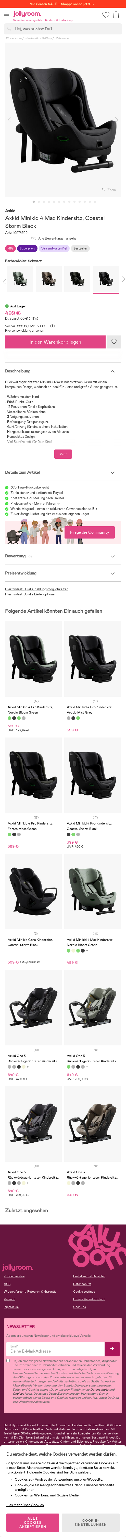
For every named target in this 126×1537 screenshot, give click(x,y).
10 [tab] (79, 202)
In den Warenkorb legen (55, 342)
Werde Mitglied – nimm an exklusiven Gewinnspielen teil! (52, 509)
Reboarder (62, 38)
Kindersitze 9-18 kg (38, 38)
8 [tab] (69, 202)
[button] (6, 14)
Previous (9, 120)
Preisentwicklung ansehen (24, 330)
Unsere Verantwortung (89, 1299)
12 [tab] (89, 202)
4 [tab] (49, 202)
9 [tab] (74, 202)
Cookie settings (84, 1292)
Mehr (63, 454)
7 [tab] (64, 202)
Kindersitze (13, 38)
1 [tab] (33, 202)
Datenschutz (82, 1284)
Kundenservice (14, 1276)
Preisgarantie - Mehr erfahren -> (35, 503)
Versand (9, 1299)
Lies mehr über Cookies (25, 1505)
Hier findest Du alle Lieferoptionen (30, 594)
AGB (7, 1284)
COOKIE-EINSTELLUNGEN (90, 1523)
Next (116, 120)
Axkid (10, 211)
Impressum (11, 1307)
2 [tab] (38, 202)
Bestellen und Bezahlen (89, 1276)
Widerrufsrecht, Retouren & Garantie (30, 1292)
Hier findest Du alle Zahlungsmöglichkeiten (36, 589)
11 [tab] (84, 202)
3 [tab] (43, 202)
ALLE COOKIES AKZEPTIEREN (32, 1523)
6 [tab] (59, 202)
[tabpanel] (63, 120)
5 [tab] (54, 202)
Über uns (79, 1307)
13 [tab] (94, 202)
